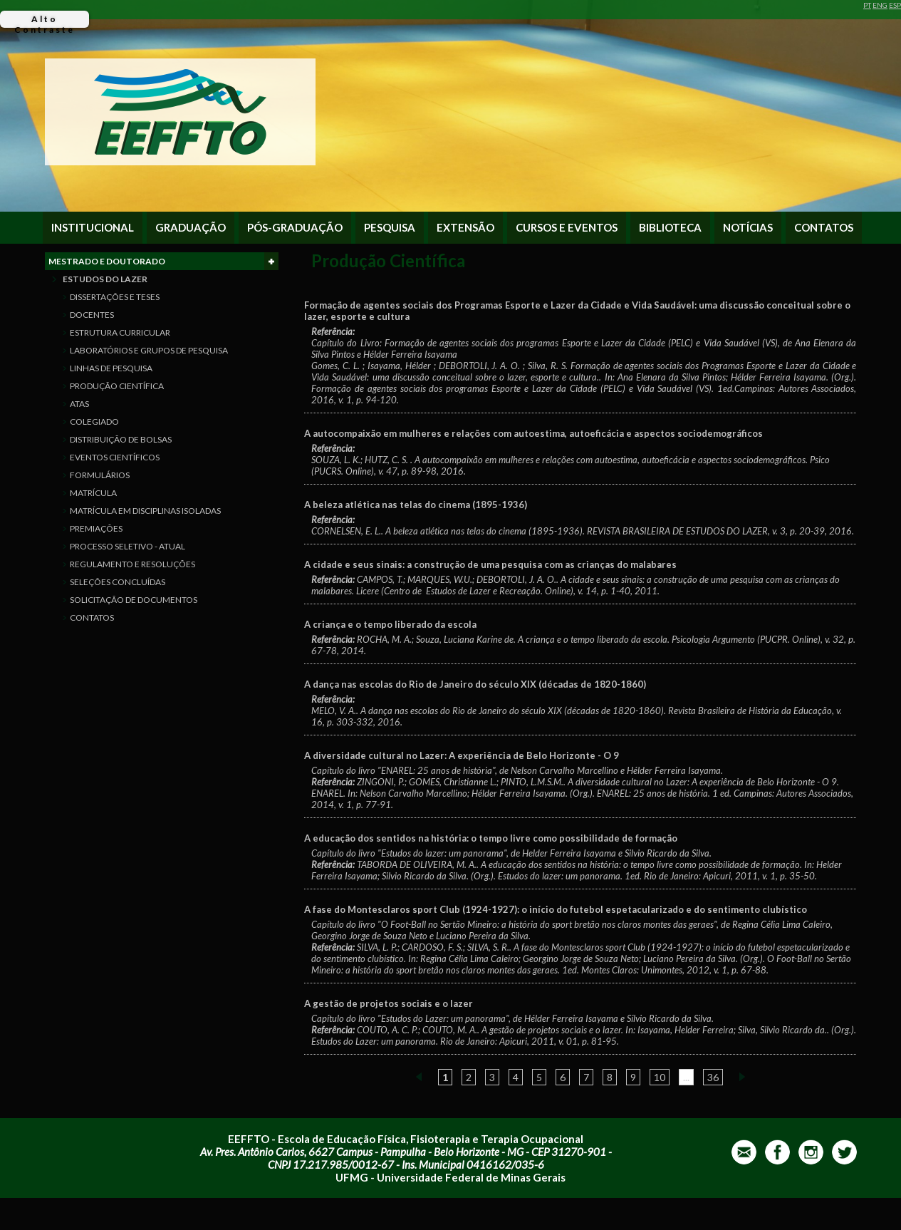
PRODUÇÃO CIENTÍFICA (117, 386)
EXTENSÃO (465, 227)
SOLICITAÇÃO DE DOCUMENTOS (133, 599)
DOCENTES (92, 314)
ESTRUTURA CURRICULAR (120, 332)
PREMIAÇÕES (96, 528)
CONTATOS (823, 227)
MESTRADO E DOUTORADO (163, 261)
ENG (880, 5)
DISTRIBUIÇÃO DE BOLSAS (121, 439)
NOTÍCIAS (748, 227)
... (686, 1077)
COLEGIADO (94, 421)
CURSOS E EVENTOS (567, 227)
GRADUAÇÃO (190, 227)
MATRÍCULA (93, 492)
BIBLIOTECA (670, 227)
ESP (895, 5)
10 (659, 1077)
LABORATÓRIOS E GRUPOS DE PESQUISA (149, 350)
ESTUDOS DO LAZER (105, 279)
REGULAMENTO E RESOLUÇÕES (132, 564)
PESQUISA (389, 227)
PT (867, 5)
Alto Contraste (44, 21)
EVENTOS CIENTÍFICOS (115, 457)
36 (713, 1077)
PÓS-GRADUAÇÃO (295, 227)
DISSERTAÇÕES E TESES (115, 296)
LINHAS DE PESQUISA (111, 368)
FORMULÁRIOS (100, 475)
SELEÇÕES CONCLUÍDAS (117, 582)
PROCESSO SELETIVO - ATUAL (127, 546)
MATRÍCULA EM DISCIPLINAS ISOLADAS (145, 510)
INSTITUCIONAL (92, 227)
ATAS (79, 403)
